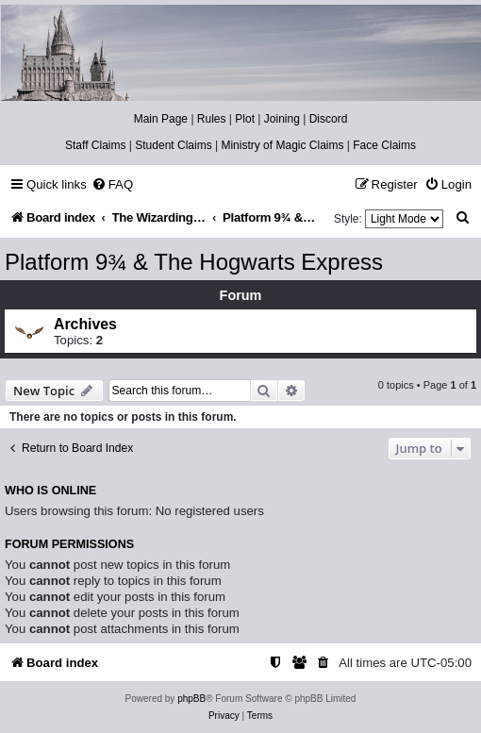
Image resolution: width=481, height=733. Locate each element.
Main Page (161, 118)
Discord (328, 118)
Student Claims (173, 145)
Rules (211, 118)
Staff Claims (95, 145)
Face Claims (384, 145)
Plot (245, 118)
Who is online (50, 490)
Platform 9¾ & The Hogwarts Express (194, 262)
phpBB (191, 698)
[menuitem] (112, 184)
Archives (85, 324)
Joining (282, 118)
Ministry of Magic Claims (282, 145)
